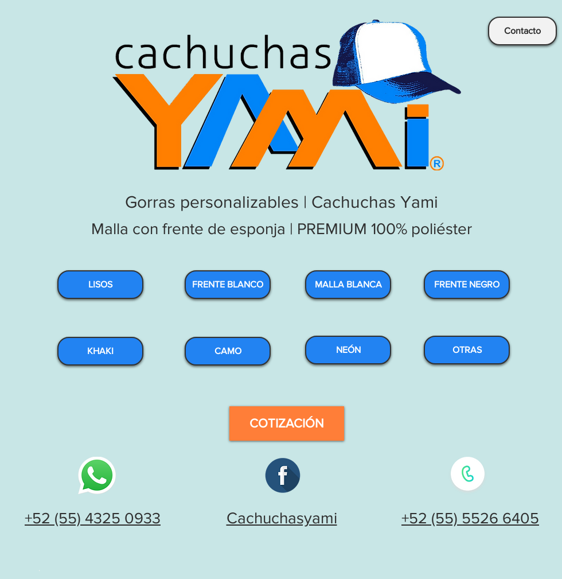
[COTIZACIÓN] (286, 423)
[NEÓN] (348, 350)
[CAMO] (228, 351)
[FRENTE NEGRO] (467, 284)
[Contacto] (522, 31)
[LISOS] (100, 284)
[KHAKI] (100, 351)
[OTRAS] (467, 350)
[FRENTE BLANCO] (228, 284)
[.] (40, 567)
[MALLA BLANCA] (348, 284)
